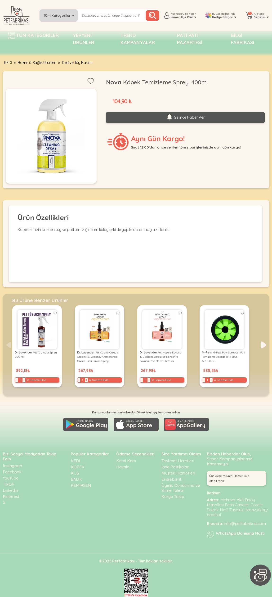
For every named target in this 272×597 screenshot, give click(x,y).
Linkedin (10, 490)
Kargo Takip (172, 496)
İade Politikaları (175, 466)
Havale (122, 466)
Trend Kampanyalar (137, 38)
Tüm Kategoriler (59, 15)
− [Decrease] (16, 380)
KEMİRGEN (81, 485)
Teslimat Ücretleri (177, 460)
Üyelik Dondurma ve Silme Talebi (180, 488)
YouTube (10, 477)
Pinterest (11, 496)
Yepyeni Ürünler (83, 38)
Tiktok (8, 484)
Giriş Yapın (189, 13)
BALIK (76, 479)
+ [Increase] (24, 380)
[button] (263, 345)
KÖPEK (77, 466)
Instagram (12, 465)
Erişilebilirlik (171, 479)
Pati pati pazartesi (189, 38)
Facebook (12, 471)
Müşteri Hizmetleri (178, 472)
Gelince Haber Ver (185, 117)
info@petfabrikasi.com (245, 523)
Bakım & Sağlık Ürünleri (37, 62)
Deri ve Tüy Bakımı (77, 62)
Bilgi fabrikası (242, 38)
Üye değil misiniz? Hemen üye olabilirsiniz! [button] (229, 478)
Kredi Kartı (126, 460)
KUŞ (75, 472)
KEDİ (8, 62)
